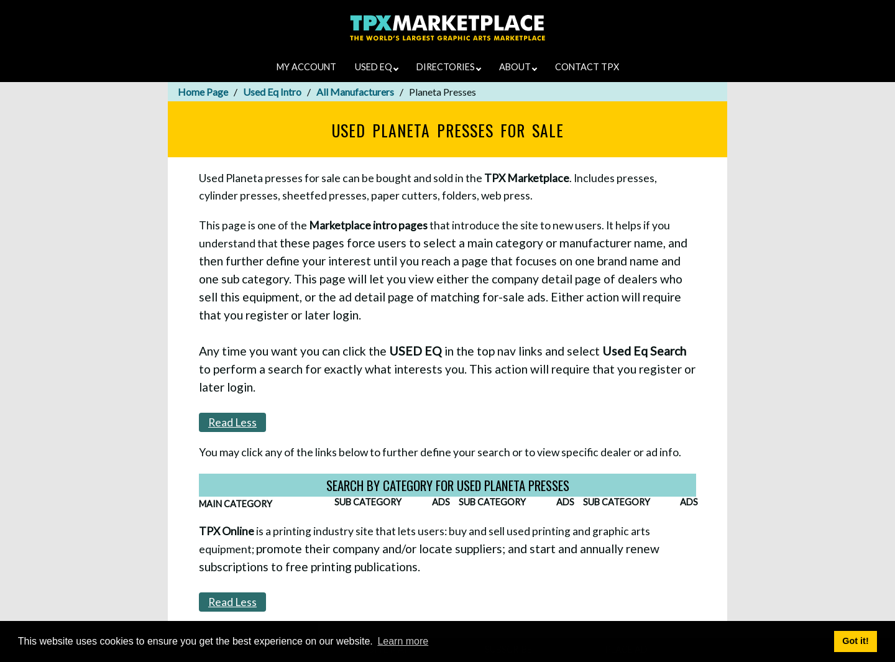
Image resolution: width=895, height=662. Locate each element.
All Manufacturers (355, 92)
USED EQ (376, 67)
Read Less (232, 422)
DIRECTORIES (448, 67)
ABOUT (518, 67)
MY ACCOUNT (306, 67)
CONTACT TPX (587, 67)
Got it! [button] (855, 641)
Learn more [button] (402, 641)
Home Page (203, 92)
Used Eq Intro (272, 92)
